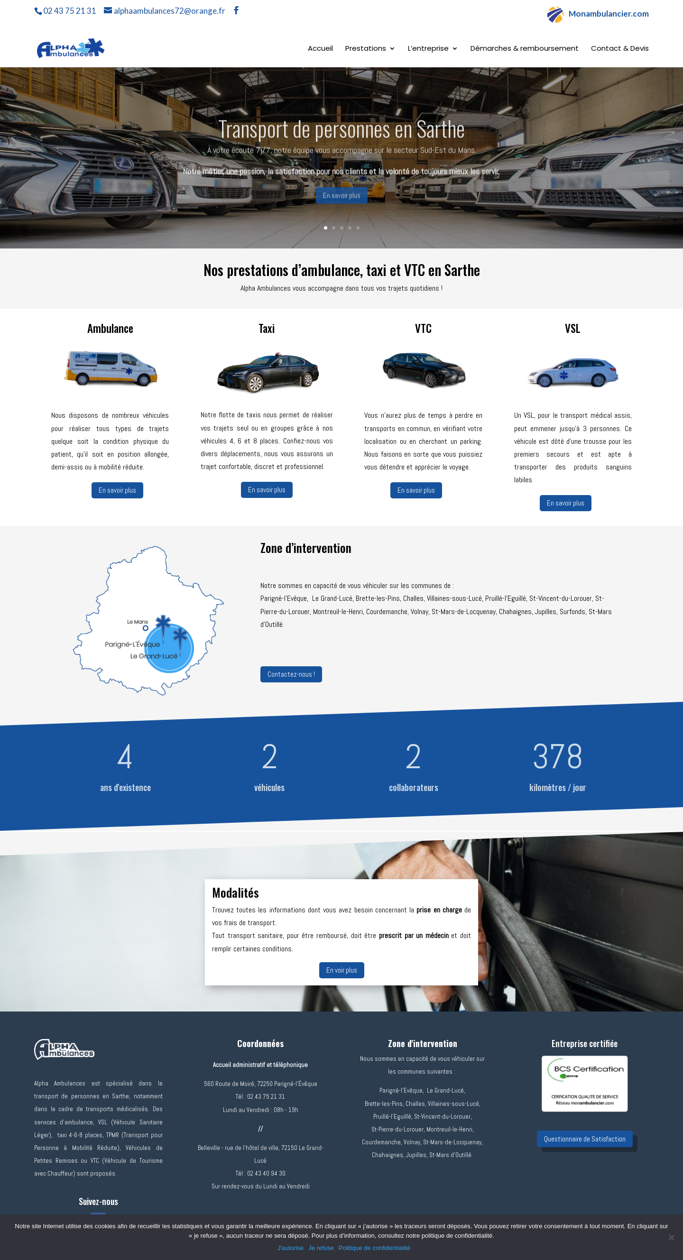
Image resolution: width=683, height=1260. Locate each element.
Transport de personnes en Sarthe (341, 138)
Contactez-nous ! (291, 674)
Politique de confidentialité (374, 1247)
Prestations (365, 49)
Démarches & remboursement (525, 49)
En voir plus (341, 970)
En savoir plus (341, 205)
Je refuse (320, 1247)
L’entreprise (428, 49)
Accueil (320, 49)
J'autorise (290, 1247)
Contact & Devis (620, 49)
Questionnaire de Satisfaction (585, 1138)
